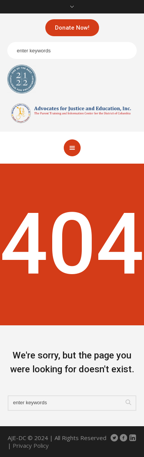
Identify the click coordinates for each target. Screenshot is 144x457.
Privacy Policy (31, 445)
